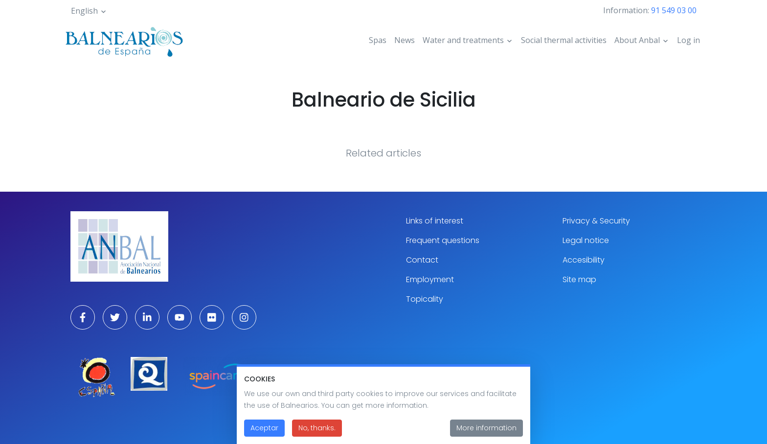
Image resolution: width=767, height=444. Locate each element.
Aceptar (264, 433)
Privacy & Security (596, 220)
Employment (430, 279)
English (84, 10)
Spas (377, 40)
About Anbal (637, 40)
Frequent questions (442, 240)
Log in (688, 40)
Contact (422, 260)
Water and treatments (463, 40)
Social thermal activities (564, 40)
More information (486, 433)
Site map (579, 279)
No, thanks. (317, 433)
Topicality (424, 299)
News (404, 40)
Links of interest (434, 220)
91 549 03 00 (674, 10)
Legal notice (586, 240)
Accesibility (584, 260)
